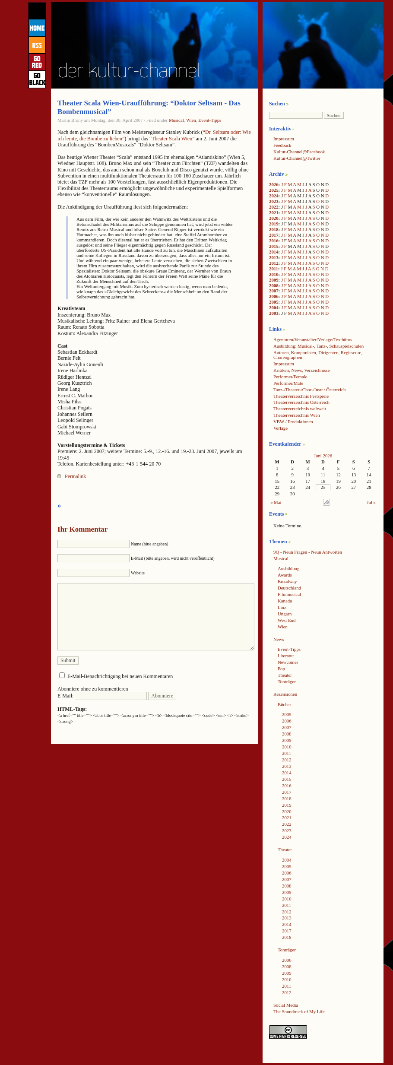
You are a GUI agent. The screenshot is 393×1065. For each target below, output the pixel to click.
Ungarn (285, 613)
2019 (274, 223)
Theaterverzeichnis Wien (296, 415)
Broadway (287, 581)
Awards (285, 574)
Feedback (282, 145)
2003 (274, 313)
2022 (274, 206)
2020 (274, 218)
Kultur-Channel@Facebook (299, 151)
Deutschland (289, 587)
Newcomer (288, 662)
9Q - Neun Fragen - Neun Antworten (307, 552)
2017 (274, 235)
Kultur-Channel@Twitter (296, 158)
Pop (281, 668)
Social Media (285, 1005)
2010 (274, 274)
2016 (274, 240)
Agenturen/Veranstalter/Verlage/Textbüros (312, 339)
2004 (274, 307)
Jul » (371, 502)
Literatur (286, 655)
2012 (274, 263)
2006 (274, 296)
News (278, 639)
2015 (274, 246)
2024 (274, 195)
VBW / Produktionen (293, 421)
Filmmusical (289, 594)
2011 (273, 268)
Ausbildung (288, 568)
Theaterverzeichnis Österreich (301, 402)
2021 (274, 212)
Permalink (75, 476)
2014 (274, 251)
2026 (274, 184)
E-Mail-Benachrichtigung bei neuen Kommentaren (120, 676)
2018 (274, 229)
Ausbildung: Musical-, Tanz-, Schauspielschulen (318, 346)
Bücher (284, 704)
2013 (274, 257)
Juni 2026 (323, 455)
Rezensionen (285, 694)
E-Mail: (102, 696)
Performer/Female (290, 376)
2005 (274, 301)
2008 (274, 285)
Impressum (283, 138)
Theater (285, 675)
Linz (282, 607)
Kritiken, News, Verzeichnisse (301, 370)
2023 (274, 201)
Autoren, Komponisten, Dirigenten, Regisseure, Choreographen (317, 355)
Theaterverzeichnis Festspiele (301, 396)
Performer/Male (288, 383)
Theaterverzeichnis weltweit (299, 408)
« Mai (276, 502)
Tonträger (287, 681)
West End (286, 620)
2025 (274, 190)
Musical (176, 120)
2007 (274, 290)
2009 (274, 279)
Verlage (280, 428)
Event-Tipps (209, 120)
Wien (191, 120)
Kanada (285, 600)
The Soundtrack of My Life (299, 1011)
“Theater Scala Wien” (172, 139)
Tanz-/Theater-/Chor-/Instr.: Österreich (309, 389)
